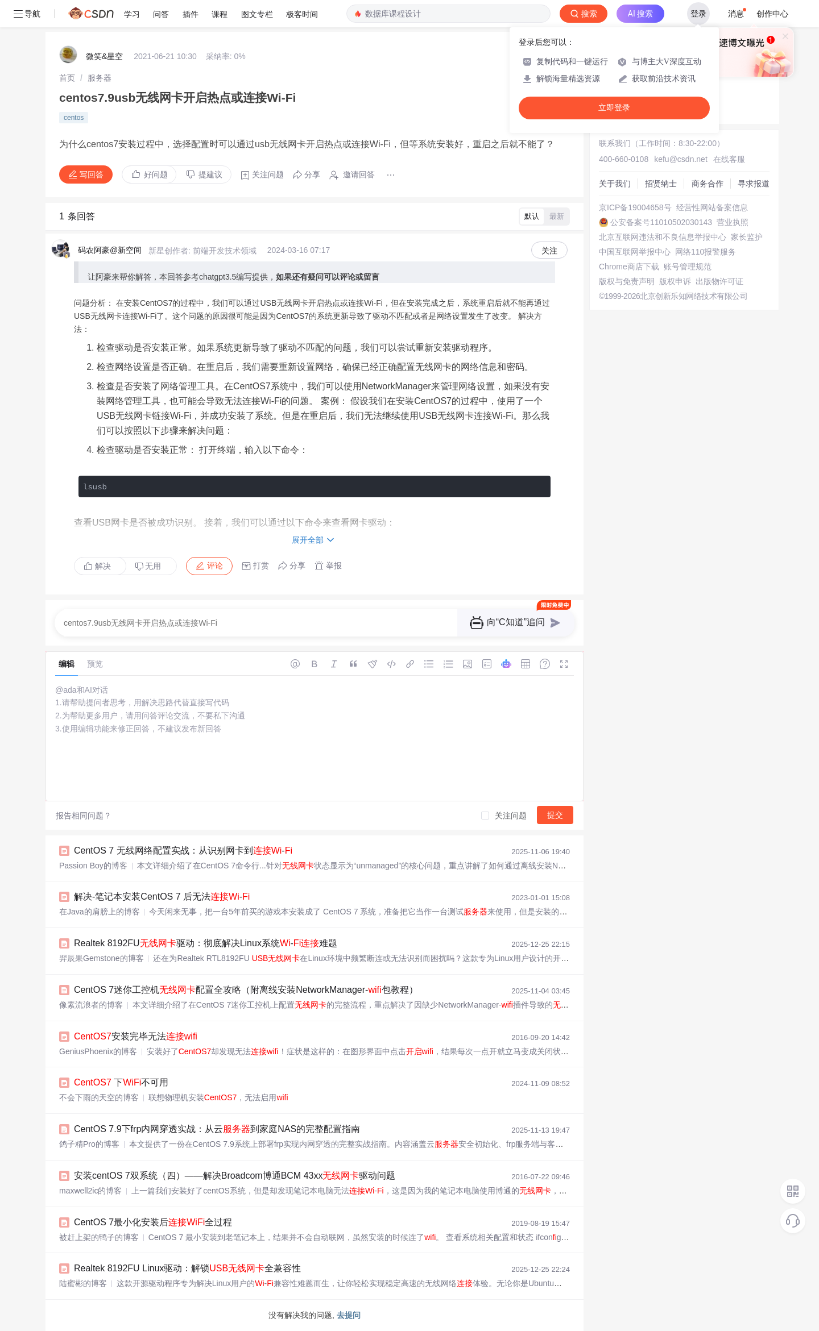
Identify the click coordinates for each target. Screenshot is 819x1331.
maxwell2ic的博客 (90, 1190)
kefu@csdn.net (681, 159)
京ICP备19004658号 (635, 207)
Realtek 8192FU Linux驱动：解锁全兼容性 (187, 1268)
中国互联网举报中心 (635, 251)
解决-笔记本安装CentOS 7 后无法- (162, 896)
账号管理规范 (688, 266)
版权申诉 (675, 281)
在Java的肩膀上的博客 (99, 911)
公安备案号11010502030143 (661, 222)
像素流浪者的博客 (91, 1004)
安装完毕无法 (135, 1036)
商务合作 (707, 183)
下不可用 (121, 1082)
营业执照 (732, 222)
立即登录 (614, 107)
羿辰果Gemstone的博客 (101, 958)
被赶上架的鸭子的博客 (99, 1237)
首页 (67, 77)
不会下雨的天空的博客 (99, 1097)
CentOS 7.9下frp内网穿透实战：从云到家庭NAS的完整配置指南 (217, 1129)
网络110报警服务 (705, 251)
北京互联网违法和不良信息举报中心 (662, 237)
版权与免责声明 (627, 281)
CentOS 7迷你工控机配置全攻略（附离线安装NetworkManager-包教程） (246, 990)
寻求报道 (754, 183)
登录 (698, 13)
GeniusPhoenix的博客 (98, 1051)
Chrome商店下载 (629, 266)
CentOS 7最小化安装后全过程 (153, 1222)
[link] (67, 77)
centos (74, 118)
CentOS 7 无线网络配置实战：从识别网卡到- (183, 850)
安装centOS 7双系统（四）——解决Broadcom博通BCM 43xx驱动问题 (234, 1175)
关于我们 (615, 183)
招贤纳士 (661, 183)
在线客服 (729, 159)
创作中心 (772, 13)
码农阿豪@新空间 (110, 250)
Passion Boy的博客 (93, 865)
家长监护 (747, 237)
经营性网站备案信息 (712, 207)
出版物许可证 (719, 281)
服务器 (99, 77)
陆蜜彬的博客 (83, 1283)
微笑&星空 (104, 56)
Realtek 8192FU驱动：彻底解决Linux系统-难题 (205, 943)
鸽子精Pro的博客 (89, 1144)
